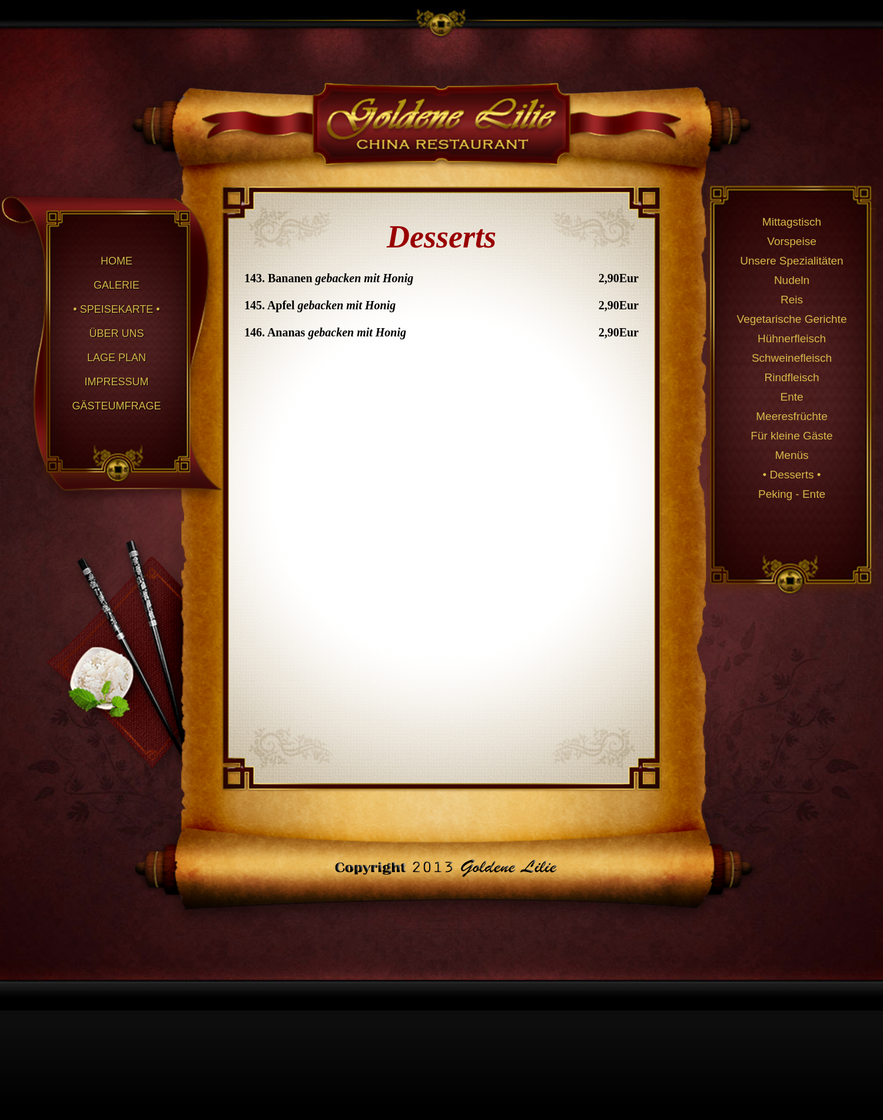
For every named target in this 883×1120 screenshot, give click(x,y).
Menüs (791, 455)
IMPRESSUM (116, 382)
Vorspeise (791, 241)
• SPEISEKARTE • (116, 309)
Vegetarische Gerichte (792, 319)
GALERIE (117, 285)
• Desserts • (792, 474)
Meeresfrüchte (791, 416)
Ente (791, 397)
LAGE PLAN (116, 358)
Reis (792, 299)
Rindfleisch (792, 377)
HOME (116, 261)
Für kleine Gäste (791, 436)
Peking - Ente (791, 494)
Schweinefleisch (792, 358)
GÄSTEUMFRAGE (116, 406)
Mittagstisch (791, 222)
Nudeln (791, 280)
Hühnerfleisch (792, 338)
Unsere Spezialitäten (791, 261)
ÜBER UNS (116, 333)
